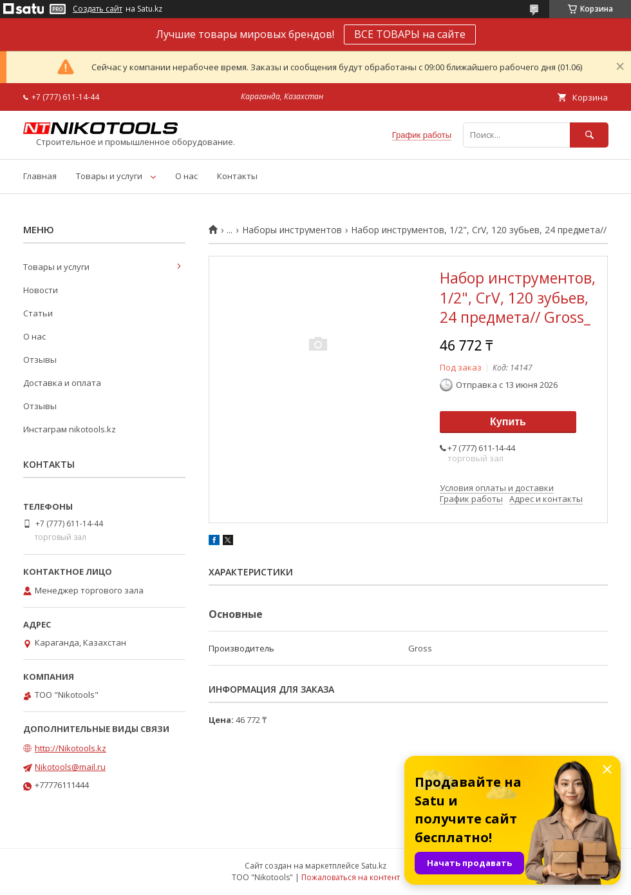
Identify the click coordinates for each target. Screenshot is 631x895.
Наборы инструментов (292, 230)
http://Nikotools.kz (70, 748)
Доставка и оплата (62, 383)
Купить (508, 421)
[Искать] (589, 135)
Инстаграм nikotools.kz (69, 429)
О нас (186, 176)
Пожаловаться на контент (350, 877)
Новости (40, 290)
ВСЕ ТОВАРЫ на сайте (410, 34)
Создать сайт (97, 9)
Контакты (237, 176)
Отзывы (40, 359)
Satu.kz (373, 865)
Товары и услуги (109, 176)
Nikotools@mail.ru (70, 767)
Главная (40, 176)
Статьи (38, 313)
